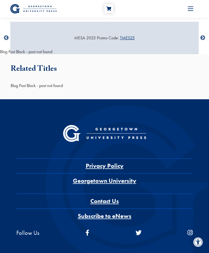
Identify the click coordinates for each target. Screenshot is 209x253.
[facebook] (87, 233)
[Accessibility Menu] (198, 242)
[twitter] (139, 233)
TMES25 (127, 38)
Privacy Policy (105, 166)
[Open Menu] (190, 8)
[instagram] (190, 233)
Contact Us (104, 201)
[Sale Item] (104, 38)
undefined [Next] (202, 38)
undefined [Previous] (6, 38)
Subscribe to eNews (104, 216)
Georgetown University (104, 181)
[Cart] (108, 8)
